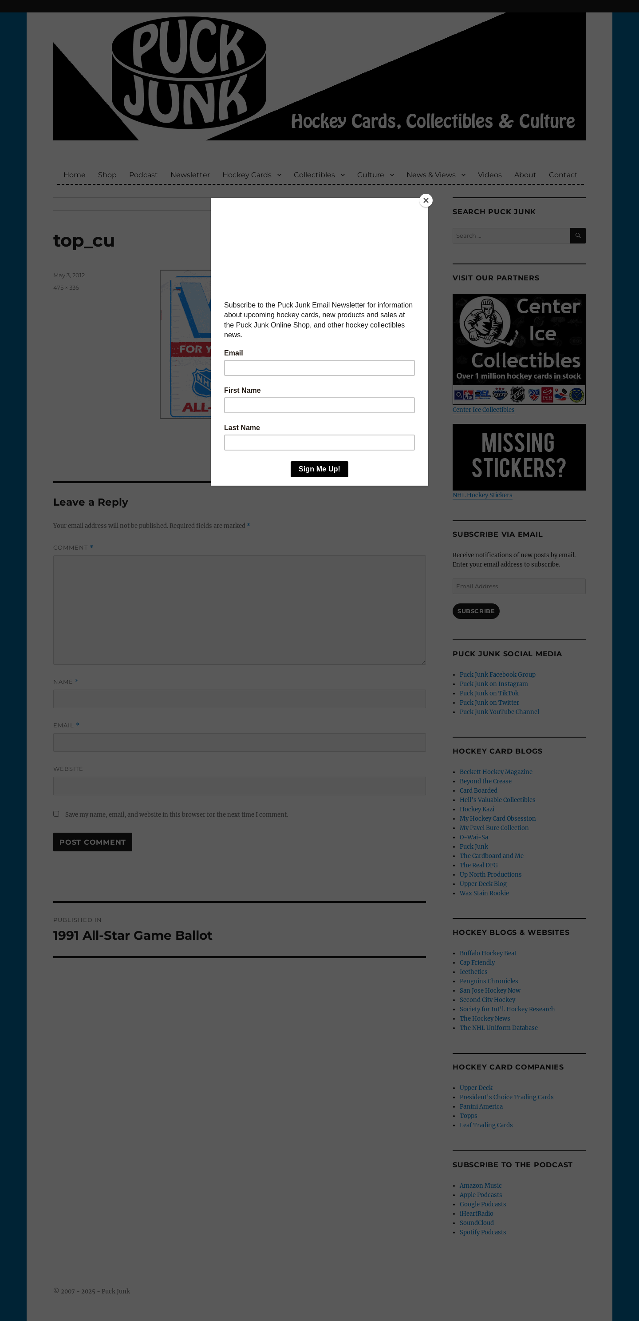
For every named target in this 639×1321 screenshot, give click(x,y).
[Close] (426, 200)
